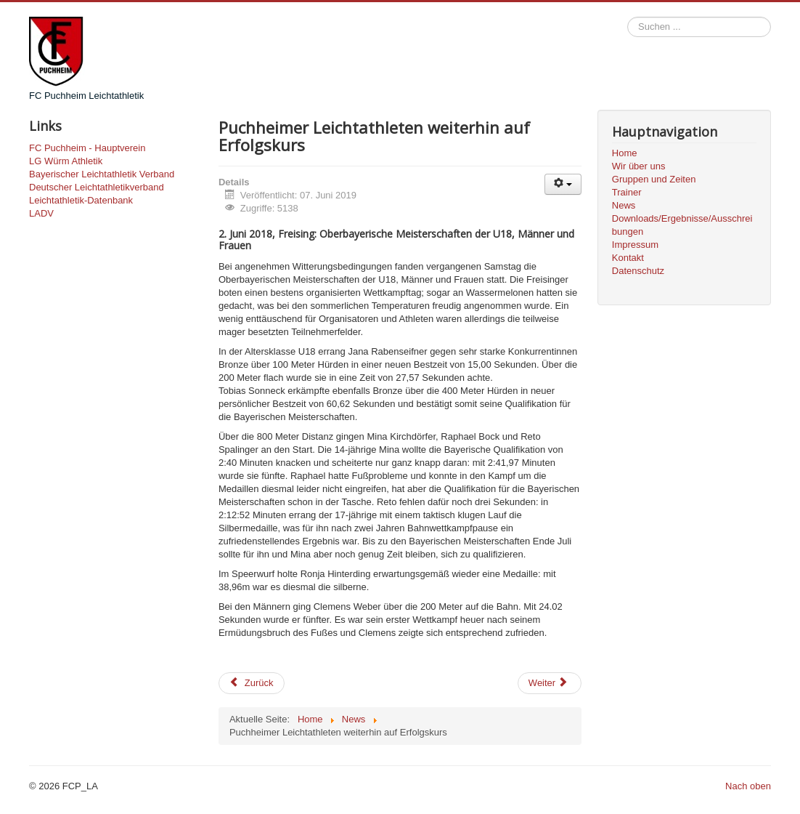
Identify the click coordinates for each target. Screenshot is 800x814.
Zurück (251, 682)
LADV (41, 213)
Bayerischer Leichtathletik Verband (101, 174)
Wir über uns (639, 166)
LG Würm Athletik (65, 161)
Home (624, 153)
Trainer (627, 192)
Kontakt (628, 257)
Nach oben (748, 786)
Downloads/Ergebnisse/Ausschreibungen (682, 225)
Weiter (548, 682)
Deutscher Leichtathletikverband (96, 187)
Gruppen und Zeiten (654, 179)
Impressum (635, 244)
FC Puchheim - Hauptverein (87, 147)
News (624, 205)
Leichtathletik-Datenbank (81, 200)
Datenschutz (638, 270)
